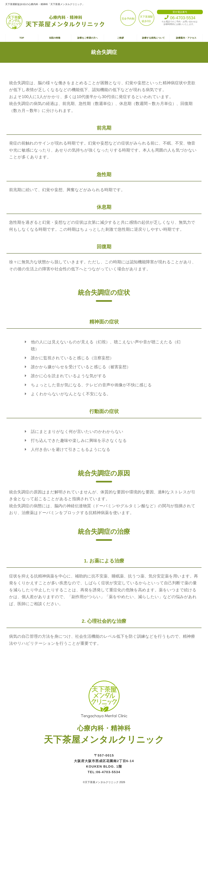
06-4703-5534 (108, 772)
